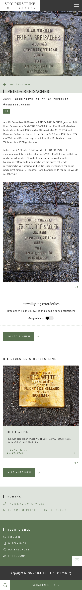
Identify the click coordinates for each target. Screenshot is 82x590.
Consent (15, 537)
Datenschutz (19, 549)
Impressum (17, 555)
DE (7, 111)
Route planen (18, 336)
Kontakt (15, 496)
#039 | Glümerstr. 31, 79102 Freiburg (36, 99)
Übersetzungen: (17, 104)
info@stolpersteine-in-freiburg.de (36, 510)
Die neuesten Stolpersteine (29, 359)
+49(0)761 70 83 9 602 (23, 503)
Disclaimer (17, 543)
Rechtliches (18, 529)
